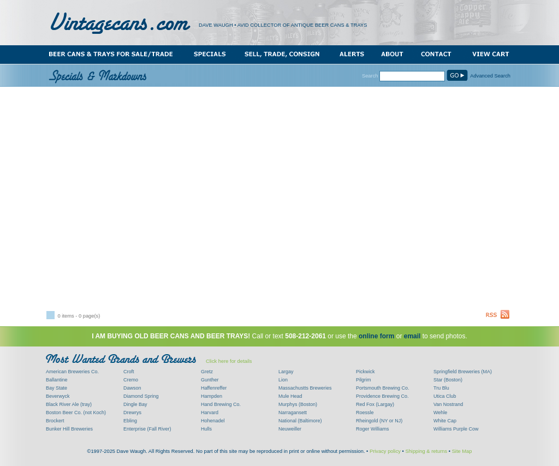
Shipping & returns (426, 451)
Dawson (132, 388)
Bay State (56, 388)
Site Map (462, 451)
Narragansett (292, 412)
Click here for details (229, 361)
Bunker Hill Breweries (69, 429)
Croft (128, 371)
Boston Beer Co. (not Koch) (76, 412)
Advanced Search (490, 76)
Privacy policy (385, 451)
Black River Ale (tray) (69, 404)
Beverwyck (58, 396)
